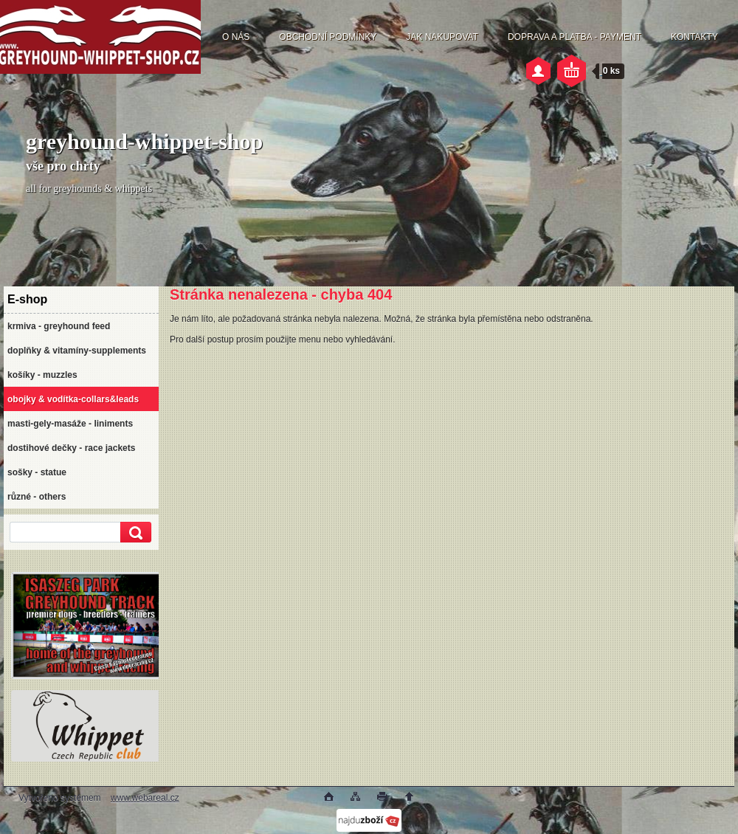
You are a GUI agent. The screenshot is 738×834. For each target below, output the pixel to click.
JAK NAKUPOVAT (442, 37)
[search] (133, 532)
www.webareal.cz (145, 798)
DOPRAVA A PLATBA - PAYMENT (574, 37)
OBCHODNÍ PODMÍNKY (327, 37)
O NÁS (235, 37)
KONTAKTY (694, 37)
